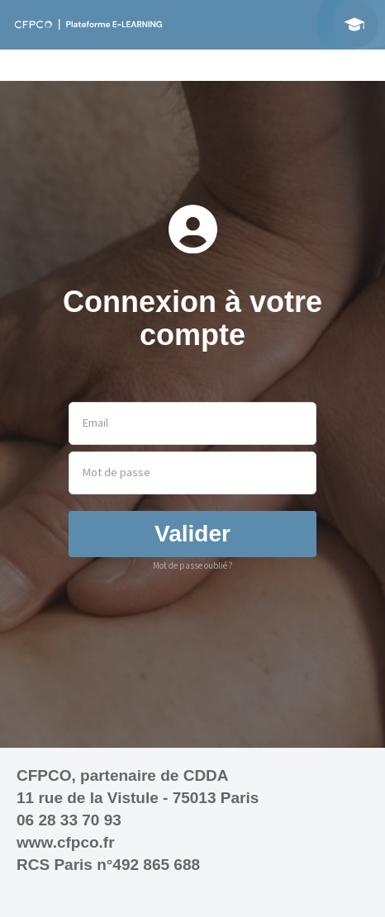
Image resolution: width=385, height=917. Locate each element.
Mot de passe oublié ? (193, 566)
